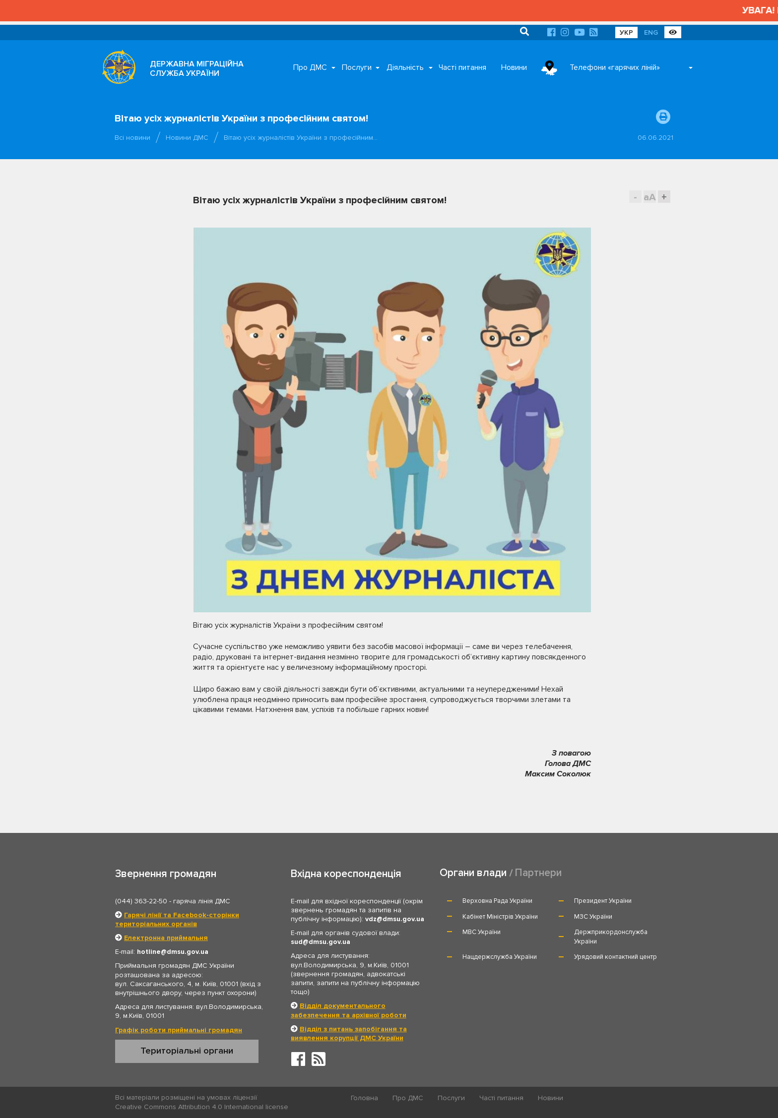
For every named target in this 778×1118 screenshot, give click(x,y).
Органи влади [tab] (473, 873)
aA (650, 197)
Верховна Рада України (497, 901)
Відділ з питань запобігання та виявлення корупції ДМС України (349, 1033)
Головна (364, 1098)
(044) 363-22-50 (141, 901)
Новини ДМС (187, 137)
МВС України (481, 932)
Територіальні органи (186, 1050)
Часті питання (462, 67)
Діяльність (405, 67)
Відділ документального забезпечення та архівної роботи (348, 1010)
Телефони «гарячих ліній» (615, 67)
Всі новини (132, 137)
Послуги (357, 67)
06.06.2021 (655, 137)
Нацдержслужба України (499, 957)
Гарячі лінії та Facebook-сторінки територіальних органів (177, 919)
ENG (651, 32)
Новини (514, 67)
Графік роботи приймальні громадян (178, 1030)
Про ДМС (310, 67)
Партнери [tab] (538, 873)
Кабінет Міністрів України (500, 917)
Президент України (603, 901)
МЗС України (593, 917)
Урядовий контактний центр (615, 957)
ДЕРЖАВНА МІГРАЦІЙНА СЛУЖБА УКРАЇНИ (197, 68)
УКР (626, 32)
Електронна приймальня (166, 938)
